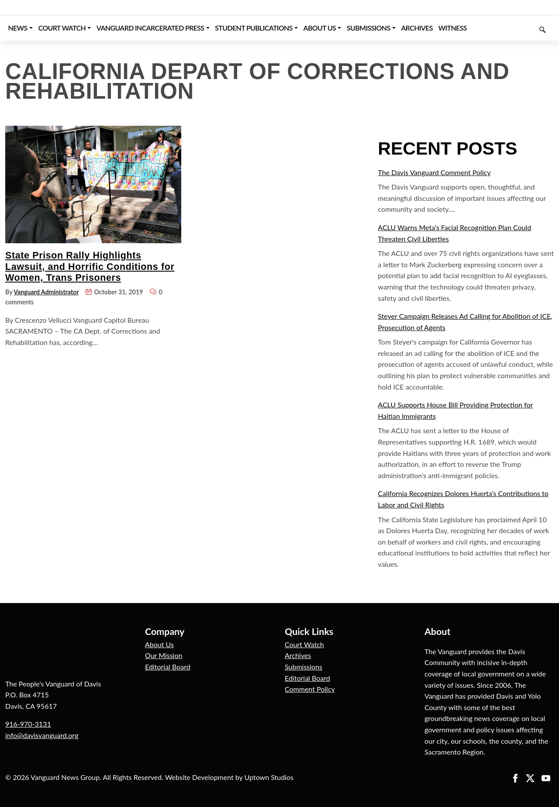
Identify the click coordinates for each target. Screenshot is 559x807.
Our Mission (163, 655)
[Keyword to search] (511, 28)
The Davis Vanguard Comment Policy (434, 172)
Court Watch (304, 644)
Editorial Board (167, 666)
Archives (298, 655)
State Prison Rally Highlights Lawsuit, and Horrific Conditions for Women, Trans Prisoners (89, 266)
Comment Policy (310, 689)
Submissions (303, 666)
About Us (159, 644)
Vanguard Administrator (46, 292)
